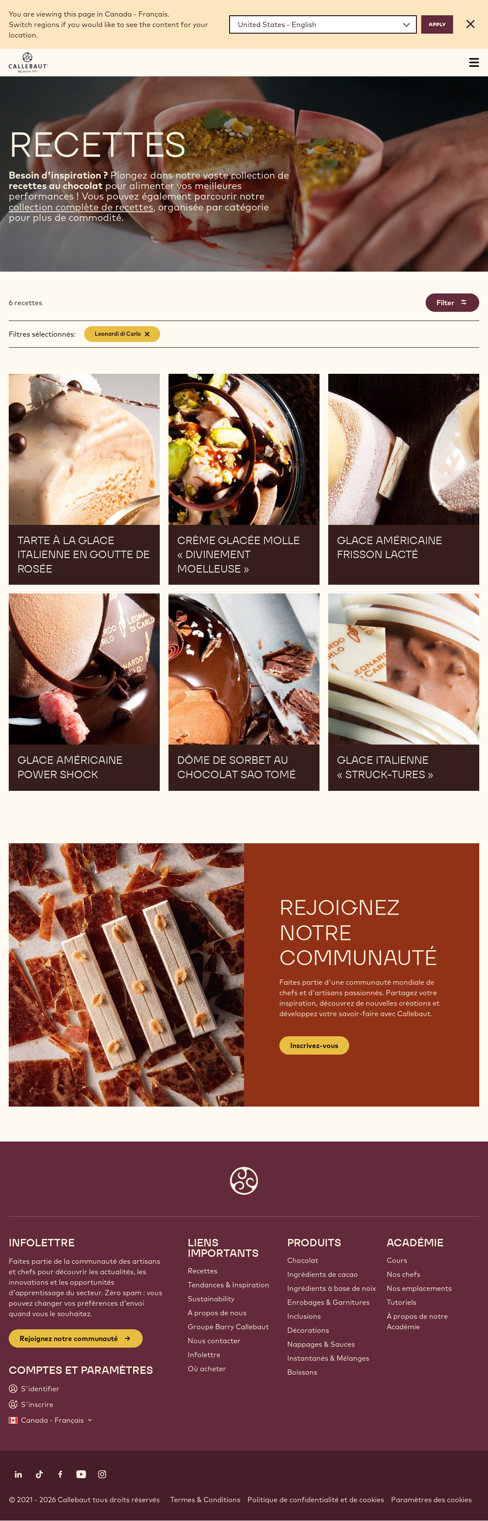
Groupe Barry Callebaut (228, 1326)
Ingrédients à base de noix (331, 1288)
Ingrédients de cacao (322, 1274)
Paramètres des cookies (431, 1499)
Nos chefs (403, 1274)
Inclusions (304, 1316)
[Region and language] (323, 24)
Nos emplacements (419, 1288)
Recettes (202, 1270)
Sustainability (211, 1298)
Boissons (302, 1372)
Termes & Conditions (205, 1499)
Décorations (308, 1330)
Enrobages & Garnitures (328, 1302)
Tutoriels (401, 1302)
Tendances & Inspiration (228, 1284)
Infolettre (204, 1354)
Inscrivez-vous (314, 1045)
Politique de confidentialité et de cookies (315, 1499)
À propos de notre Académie (417, 1321)
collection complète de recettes (81, 207)
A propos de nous (217, 1312)
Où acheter (207, 1368)
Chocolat (302, 1260)
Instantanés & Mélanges (328, 1358)
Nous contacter (214, 1340)
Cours (397, 1260)
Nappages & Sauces (321, 1344)
